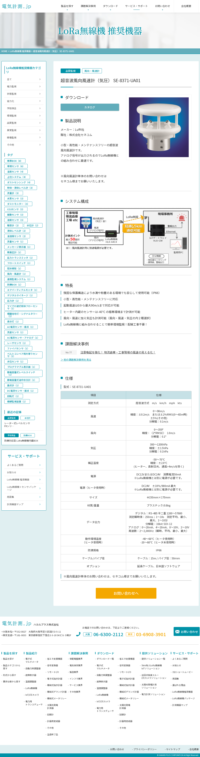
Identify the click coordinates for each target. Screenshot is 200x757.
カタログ (89, 107)
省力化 (10, 101)
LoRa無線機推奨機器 (182, 691)
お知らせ (11, 472)
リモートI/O (53, 672)
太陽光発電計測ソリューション (149, 686)
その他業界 (75, 691)
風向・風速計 (92, 71)
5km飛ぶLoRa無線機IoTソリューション (152, 667)
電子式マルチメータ (31, 660)
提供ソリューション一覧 (153, 658)
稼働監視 (11, 137)
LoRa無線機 (31, 688)
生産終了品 (52, 734)
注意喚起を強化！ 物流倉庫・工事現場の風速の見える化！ (118, 352)
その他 (10, 144)
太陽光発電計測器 (52, 706)
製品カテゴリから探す (11, 667)
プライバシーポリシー (145, 749)
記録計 (50, 714)
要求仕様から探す (11, 681)
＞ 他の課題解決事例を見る (76, 359)
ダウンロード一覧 (105, 658)
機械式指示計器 (54, 685)
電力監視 (11, 86)
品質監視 (70, 71)
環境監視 (11, 115)
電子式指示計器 (54, 678)
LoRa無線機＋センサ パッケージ (21, 488)
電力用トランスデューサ (34, 703)
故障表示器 (30, 675)
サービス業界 (76, 685)
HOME (4, 51)
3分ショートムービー (182, 672)
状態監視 (11, 93)
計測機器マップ (15, 504)
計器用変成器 (53, 721)
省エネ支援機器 (54, 658)
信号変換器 (52, 665)
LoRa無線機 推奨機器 (20, 51)
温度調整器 (30, 681)
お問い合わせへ (126, 593)
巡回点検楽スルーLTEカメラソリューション (154, 677)
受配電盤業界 (76, 658)
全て (9, 79)
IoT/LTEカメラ (32, 694)
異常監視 (11, 130)
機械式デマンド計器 (57, 691)
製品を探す (8, 658)
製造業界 (74, 672)
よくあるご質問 (15, 465)
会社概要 (194, 749)
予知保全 (11, 108)
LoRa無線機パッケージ (183, 698)
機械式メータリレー (57, 698)
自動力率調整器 (33, 668)
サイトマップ (173, 749)
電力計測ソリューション (153, 694)
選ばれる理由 (178, 685)
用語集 (10, 497)
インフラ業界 (76, 678)
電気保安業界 (76, 665)
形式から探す (9, 675)
